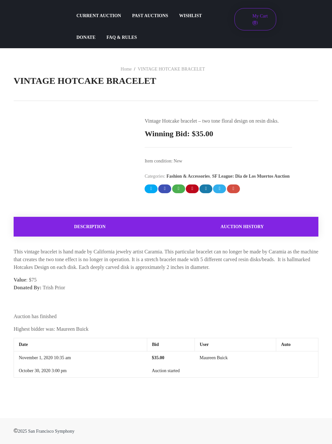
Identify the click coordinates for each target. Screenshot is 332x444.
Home (126, 69)
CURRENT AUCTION (99, 15)
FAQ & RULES (122, 37)
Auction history (242, 226)
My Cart (260, 19)
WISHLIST (190, 15)
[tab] (90, 227)
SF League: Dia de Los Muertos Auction (251, 176)
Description (89, 226)
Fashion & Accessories (188, 176)
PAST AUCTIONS (150, 15)
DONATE (86, 37)
